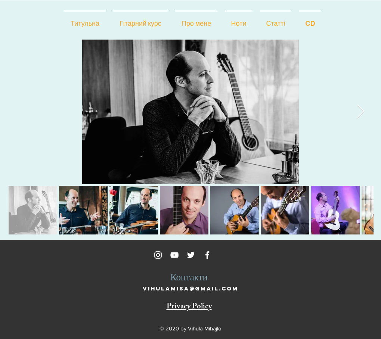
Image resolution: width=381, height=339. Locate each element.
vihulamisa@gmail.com (190, 288)
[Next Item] (360, 112)
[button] (196, 20)
